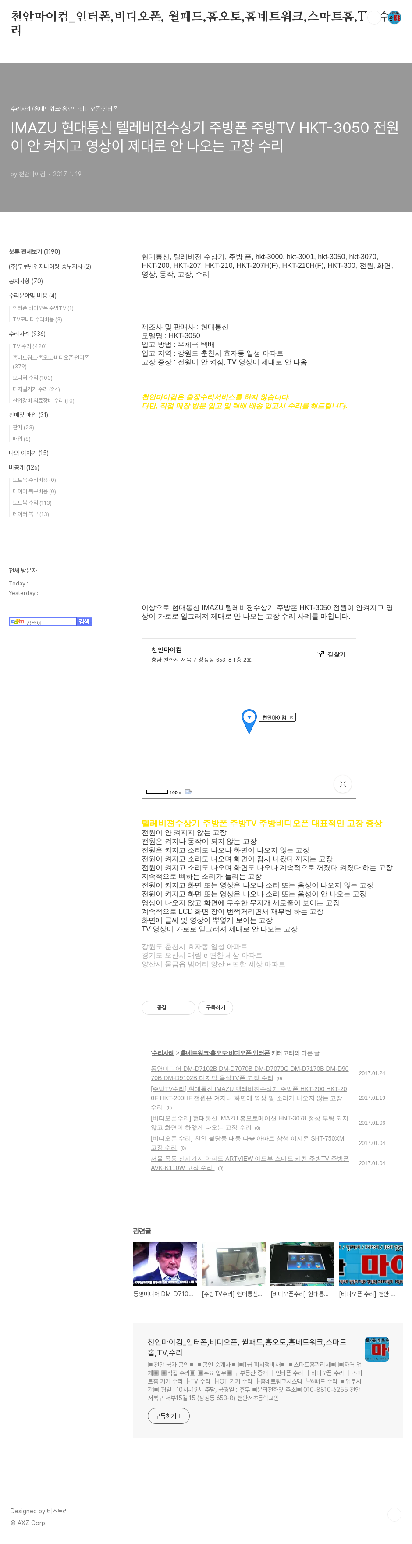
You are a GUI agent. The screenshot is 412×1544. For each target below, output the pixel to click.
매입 (22, 438)
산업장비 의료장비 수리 (44, 400)
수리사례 (163, 1052)
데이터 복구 (31, 514)
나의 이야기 (29, 452)
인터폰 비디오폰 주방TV (43, 308)
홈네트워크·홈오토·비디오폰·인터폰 (225, 1052)
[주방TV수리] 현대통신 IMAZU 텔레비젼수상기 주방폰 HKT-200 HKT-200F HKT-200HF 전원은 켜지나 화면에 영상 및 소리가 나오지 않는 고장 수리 (249, 1098)
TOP (394, 1515)
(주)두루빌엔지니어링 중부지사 (50, 266)
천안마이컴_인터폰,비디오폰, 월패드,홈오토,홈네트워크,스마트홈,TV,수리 (200, 17)
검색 (374, 17)
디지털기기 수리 (36, 389)
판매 (23, 427)
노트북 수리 (32, 502)
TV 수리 (30, 346)
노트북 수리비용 (34, 480)
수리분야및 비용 (33, 295)
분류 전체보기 (34, 251)
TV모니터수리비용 (37, 319)
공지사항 (26, 281)
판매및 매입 (28, 414)
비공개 (24, 467)
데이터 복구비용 (34, 491)
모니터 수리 (33, 377)
